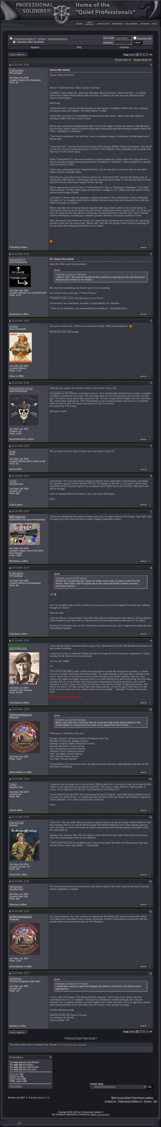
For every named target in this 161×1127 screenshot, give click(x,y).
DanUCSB (16, 822)
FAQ (79, 47)
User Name (108, 38)
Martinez (15, 978)
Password (108, 43)
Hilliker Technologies (99, 1114)
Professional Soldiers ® (24, 39)
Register (35, 47)
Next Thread (89, 1038)
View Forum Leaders (142, 1098)
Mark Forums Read (121, 1098)
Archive (148, 1101)
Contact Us (110, 1101)
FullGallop (16, 70)
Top (155, 1101)
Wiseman (15, 886)
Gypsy (13, 326)
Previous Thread (73, 1038)
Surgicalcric (17, 259)
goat (12, 451)
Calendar (124, 47)
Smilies (13, 1076)
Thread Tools (121, 60)
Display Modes (141, 60)
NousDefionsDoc (21, 388)
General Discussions (58, 39)
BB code (14, 1074)
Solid (12, 481)
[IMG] (12, 1079)
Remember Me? (142, 38)
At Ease (41, 39)
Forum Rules (16, 1086)
